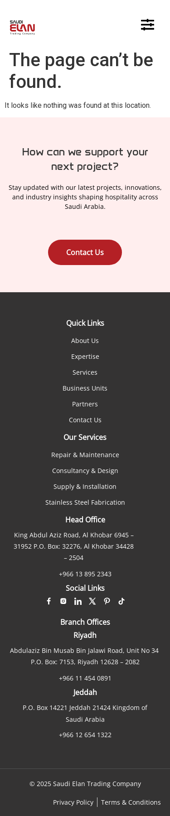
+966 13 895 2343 (85, 574)
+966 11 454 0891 (85, 678)
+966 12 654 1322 (85, 734)
